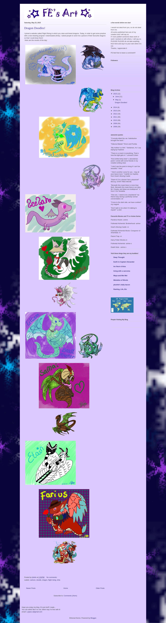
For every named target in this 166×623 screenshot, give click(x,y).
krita (58, 580)
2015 (115, 94)
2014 (115, 107)
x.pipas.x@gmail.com (34, 612)
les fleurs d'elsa (119, 266)
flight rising (52, 580)
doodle (38, 580)
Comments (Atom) (70, 596)
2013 (115, 111)
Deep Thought (118, 257)
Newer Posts (30, 588)
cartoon (32, 580)
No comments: (51, 577)
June (117, 96)
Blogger (93, 618)
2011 (115, 117)
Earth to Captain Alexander (123, 262)
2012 (115, 114)
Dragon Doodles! (34, 28)
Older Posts (100, 588)
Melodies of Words (120, 280)
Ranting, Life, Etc (120, 289)
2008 (115, 127)
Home (66, 588)
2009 (115, 123)
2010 (115, 120)
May (117, 100)
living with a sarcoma (121, 271)
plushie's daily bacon (121, 285)
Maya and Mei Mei (120, 276)
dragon (44, 580)
